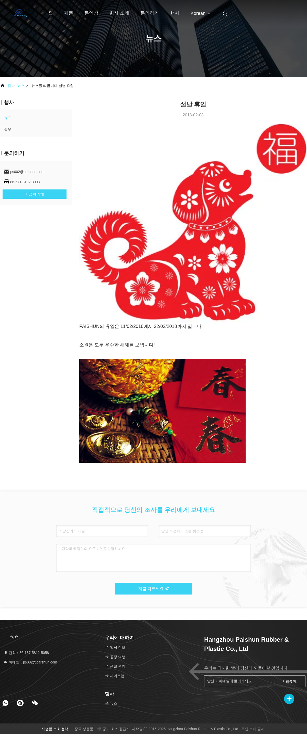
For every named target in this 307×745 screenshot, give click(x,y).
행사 (174, 13)
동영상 (91, 13)
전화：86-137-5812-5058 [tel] (26, 653)
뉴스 (21, 86)
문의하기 (149, 13)
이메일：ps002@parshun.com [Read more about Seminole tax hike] (30, 662)
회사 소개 (119, 13)
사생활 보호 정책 (55, 729)
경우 (7, 129)
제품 (68, 13)
